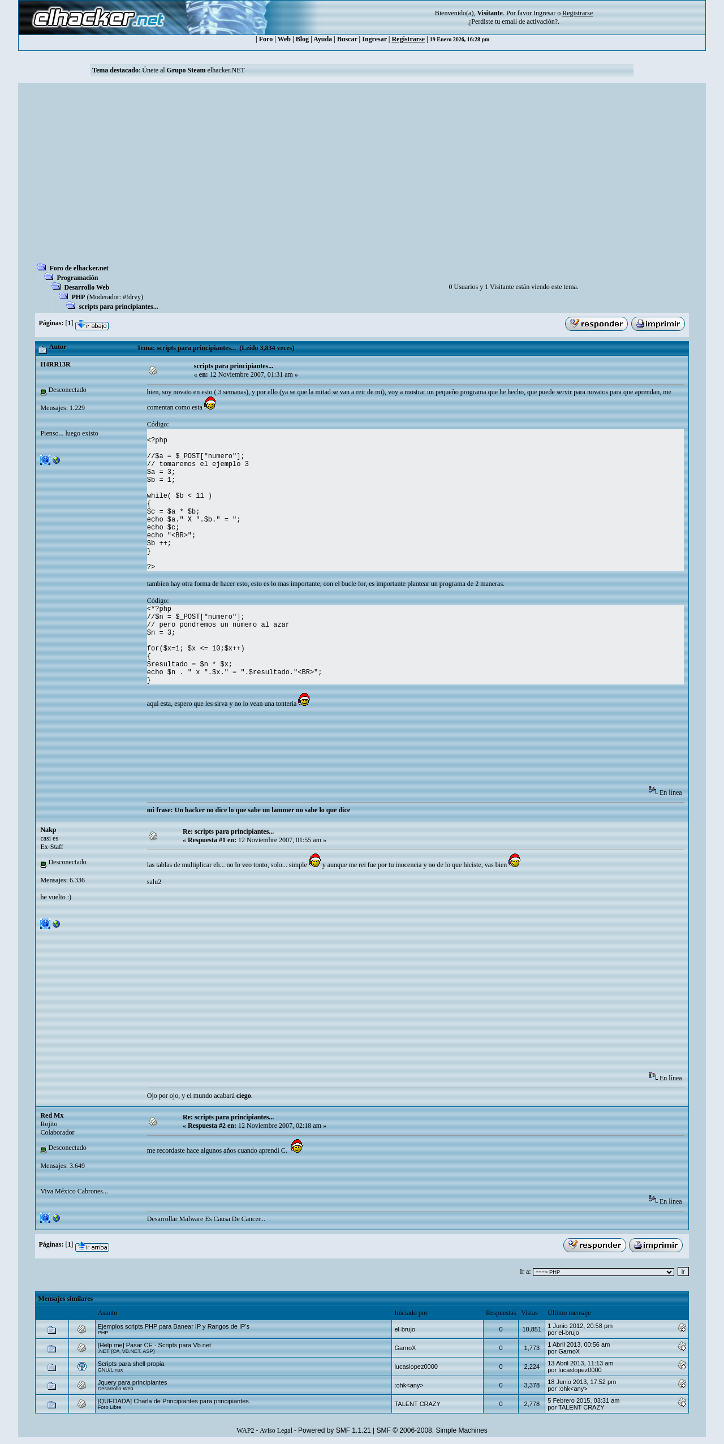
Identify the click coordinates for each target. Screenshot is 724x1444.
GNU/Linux (110, 1370)
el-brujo (404, 1329)
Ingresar (544, 13)
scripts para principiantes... (118, 307)
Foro (266, 39)
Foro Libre (110, 1407)
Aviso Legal (276, 1430)
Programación (77, 278)
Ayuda (322, 39)
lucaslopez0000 (415, 1366)
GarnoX (405, 1347)
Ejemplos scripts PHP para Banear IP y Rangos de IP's (173, 1326)
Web (284, 39)
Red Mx (51, 1115)
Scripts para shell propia (131, 1363)
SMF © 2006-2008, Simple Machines (432, 1430)
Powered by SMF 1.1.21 (334, 1430)
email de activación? (530, 21)
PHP (78, 297)
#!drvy (132, 297)
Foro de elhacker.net (78, 268)
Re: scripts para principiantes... (228, 831)
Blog (302, 39)
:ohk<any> (408, 1385)
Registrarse (408, 39)
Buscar (347, 39)
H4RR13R (55, 364)
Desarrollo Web (86, 287)
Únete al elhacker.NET (193, 70)
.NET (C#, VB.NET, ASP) (126, 1351)
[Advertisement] (362, 176)
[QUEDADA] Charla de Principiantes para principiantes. (174, 1401)
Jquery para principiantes (132, 1382)
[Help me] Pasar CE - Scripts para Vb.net (155, 1345)
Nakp (48, 830)
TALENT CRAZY (417, 1403)
